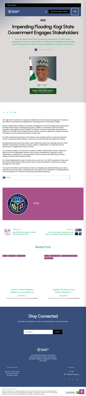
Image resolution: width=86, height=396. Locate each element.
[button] (46, 11)
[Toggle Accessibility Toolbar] (81, 391)
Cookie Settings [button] (70, 392)
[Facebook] (4, 112)
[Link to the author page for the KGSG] (36, 49)
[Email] (14, 112)
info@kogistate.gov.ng (72, 374)
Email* (26, 328)
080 (72, 371)
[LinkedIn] (11, 112)
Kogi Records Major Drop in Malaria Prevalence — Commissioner (64, 292)
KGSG (8, 177)
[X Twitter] (7, 112)
